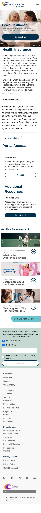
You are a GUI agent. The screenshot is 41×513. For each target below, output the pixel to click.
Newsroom (7, 377)
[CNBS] (20, 488)
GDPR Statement (10, 468)
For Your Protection (11, 408)
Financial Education (11, 444)
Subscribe (20, 363)
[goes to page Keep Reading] (33, 251)
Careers (6, 381)
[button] (20, 99)
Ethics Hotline (9, 404)
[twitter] (12, 478)
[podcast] (34, 478)
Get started (20, 215)
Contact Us (8, 374)
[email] (19, 350)
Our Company (9, 385)
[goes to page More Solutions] (14, 137)
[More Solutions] (20, 136)
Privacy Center (9, 460)
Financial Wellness (13, 341)
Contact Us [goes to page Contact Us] (20, 37)
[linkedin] (19, 478)
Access (20, 175)
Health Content (11, 345)
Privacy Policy (9, 464)
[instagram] (4, 478)
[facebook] (27, 478)
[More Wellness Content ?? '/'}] (26, 319)
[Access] (20, 165)
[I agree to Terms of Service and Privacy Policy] (3, 357)
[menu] (37, 4)
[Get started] (20, 200)
